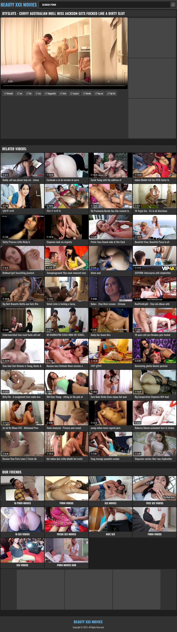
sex (21, 93)
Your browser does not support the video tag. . (64, 53)
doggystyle (52, 93)
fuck (64, 93)
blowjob (10, 93)
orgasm (76, 93)
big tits (112, 93)
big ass (100, 93)
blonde (88, 93)
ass (39, 93)
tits (30, 93)
